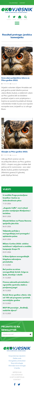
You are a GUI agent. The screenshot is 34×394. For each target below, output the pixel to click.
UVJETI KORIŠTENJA (17, 377)
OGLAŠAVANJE (13, 3)
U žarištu (17, 368)
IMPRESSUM (17, 372)
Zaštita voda (17, 358)
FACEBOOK (9, 18)
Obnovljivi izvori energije (17, 365)
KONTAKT (22, 3)
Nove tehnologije (17, 363)
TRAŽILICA (25, 18)
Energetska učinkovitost (17, 361)
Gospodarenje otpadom (17, 356)
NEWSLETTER (19, 18)
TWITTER (14, 18)
